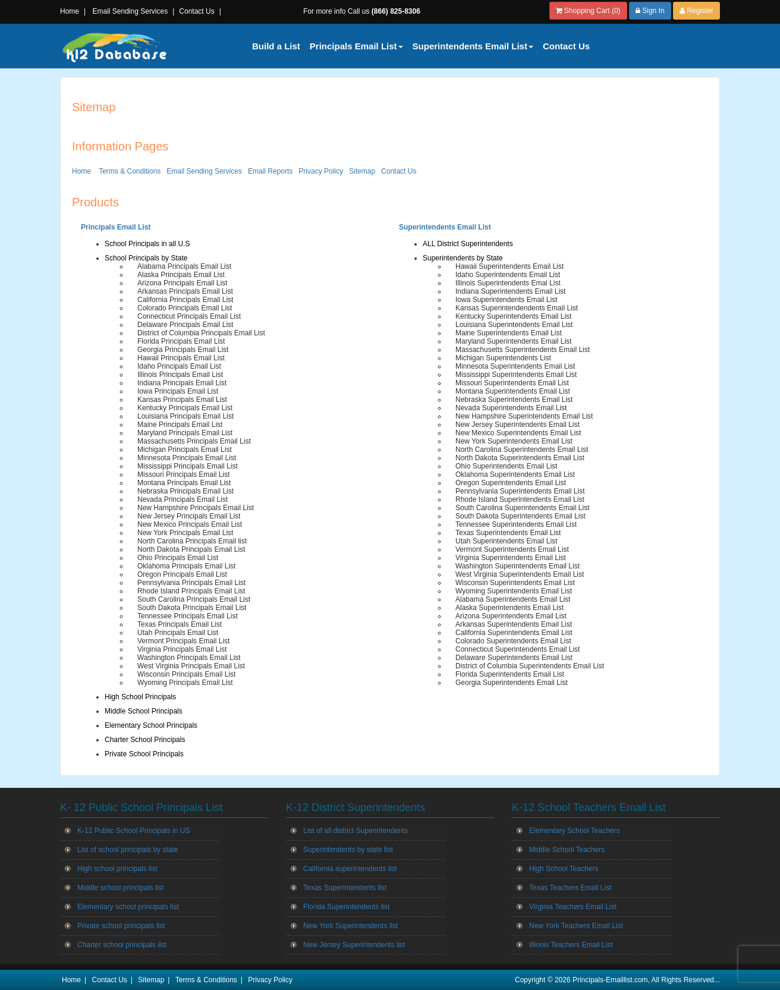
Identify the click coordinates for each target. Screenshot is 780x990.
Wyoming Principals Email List (185, 682)
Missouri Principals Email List (183, 474)
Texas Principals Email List (179, 624)
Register (696, 11)
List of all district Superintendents (355, 830)
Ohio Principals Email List (177, 558)
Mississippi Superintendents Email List (516, 374)
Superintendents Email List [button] (473, 46)
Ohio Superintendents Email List (506, 466)
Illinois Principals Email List (180, 374)
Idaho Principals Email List (179, 366)
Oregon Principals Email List (182, 574)
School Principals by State (146, 258)
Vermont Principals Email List (183, 641)
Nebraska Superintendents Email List (514, 399)
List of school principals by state (127, 850)
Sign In (650, 11)
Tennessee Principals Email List (187, 616)
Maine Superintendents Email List (508, 333)
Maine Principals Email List (179, 424)
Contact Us (196, 11)
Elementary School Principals (151, 725)
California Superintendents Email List (514, 632)
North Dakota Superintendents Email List (519, 458)
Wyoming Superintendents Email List (513, 591)
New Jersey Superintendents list (354, 945)
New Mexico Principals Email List (189, 524)
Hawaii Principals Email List (181, 358)
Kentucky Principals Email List (184, 408)
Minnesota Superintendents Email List (515, 366)
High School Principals (140, 697)
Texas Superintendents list (344, 888)
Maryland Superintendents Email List (513, 341)
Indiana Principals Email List (182, 383)
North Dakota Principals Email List (191, 549)
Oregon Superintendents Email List (510, 483)
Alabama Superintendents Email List (512, 599)
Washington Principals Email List (189, 657)
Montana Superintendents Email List (512, 391)
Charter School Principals (145, 740)
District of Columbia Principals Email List (201, 333)
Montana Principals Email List (184, 483)
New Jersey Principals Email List (188, 516)
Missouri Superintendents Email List (512, 383)
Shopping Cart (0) (588, 11)
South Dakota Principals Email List (191, 608)
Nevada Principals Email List (182, 499)
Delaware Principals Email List (185, 324)
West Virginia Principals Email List (191, 666)
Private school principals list (121, 926)
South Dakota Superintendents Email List (520, 516)
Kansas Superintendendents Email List (516, 308)
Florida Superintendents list (346, 907)
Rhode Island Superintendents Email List (519, 499)
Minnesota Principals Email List (186, 458)
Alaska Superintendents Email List (509, 608)
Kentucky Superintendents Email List (513, 316)
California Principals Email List (185, 300)
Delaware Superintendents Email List (514, 657)
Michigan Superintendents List (503, 358)
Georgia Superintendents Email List (511, 682)
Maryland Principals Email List (184, 433)
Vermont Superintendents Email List (512, 549)
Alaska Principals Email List (181, 275)
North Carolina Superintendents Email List (521, 449)
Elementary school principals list (128, 907)
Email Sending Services (130, 11)
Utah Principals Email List (177, 632)
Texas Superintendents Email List (508, 533)
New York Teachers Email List (576, 926)
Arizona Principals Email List (182, 283)
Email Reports (270, 171)
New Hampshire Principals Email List (195, 508)
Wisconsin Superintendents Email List (515, 583)
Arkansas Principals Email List (185, 291)
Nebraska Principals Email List (185, 491)
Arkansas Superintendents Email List (513, 624)
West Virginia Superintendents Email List (519, 574)
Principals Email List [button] (356, 46)
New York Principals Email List (185, 533)
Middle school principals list (120, 888)
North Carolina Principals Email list (192, 541)
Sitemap (362, 171)
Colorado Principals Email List (184, 308)
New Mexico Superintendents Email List (518, 433)
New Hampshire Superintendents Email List (524, 416)
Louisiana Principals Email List (185, 416)
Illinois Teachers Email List (571, 945)
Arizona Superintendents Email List (511, 616)
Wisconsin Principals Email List (186, 674)
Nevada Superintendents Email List (511, 408)
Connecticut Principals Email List (189, 316)
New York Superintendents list (350, 926)
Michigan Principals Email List (184, 449)
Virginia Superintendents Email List (510, 558)
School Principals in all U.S (147, 244)
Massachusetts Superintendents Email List (522, 349)
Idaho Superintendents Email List (507, 275)
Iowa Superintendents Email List (506, 300)
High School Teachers (564, 869)
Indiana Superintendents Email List (510, 291)
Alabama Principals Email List (184, 266)
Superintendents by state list (348, 850)
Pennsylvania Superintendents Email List (519, 491)
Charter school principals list (121, 945)
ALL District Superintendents (468, 244)
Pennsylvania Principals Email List (191, 583)
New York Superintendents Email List (514, 441)
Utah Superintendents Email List (506, 541)
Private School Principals (144, 754)
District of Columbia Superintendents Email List (529, 666)
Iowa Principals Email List (177, 391)
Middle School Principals (144, 711)
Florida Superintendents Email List (509, 674)
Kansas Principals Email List (182, 399)
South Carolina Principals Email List (193, 599)
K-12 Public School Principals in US (133, 830)
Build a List (276, 46)
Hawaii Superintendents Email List (509, 266)
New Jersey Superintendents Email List (517, 424)
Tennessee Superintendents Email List (516, 524)
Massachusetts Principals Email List (194, 441)
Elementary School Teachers (574, 830)
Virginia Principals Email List (182, 649)
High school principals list (117, 869)
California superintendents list (350, 869)
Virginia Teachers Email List (573, 907)
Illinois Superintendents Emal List (508, 283)
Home (69, 11)
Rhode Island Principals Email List (191, 591)
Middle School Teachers (567, 850)
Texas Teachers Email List (570, 888)
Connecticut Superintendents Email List (517, 649)
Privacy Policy (320, 171)
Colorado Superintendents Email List (513, 641)
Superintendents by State (463, 258)
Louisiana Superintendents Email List (514, 324)
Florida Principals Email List (181, 341)
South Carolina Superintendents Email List (522, 508)
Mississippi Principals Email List (187, 466)
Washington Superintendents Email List (517, 566)
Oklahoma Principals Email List (186, 566)
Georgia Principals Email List (182, 349)
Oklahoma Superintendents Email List (515, 474)
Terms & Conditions (130, 171)
